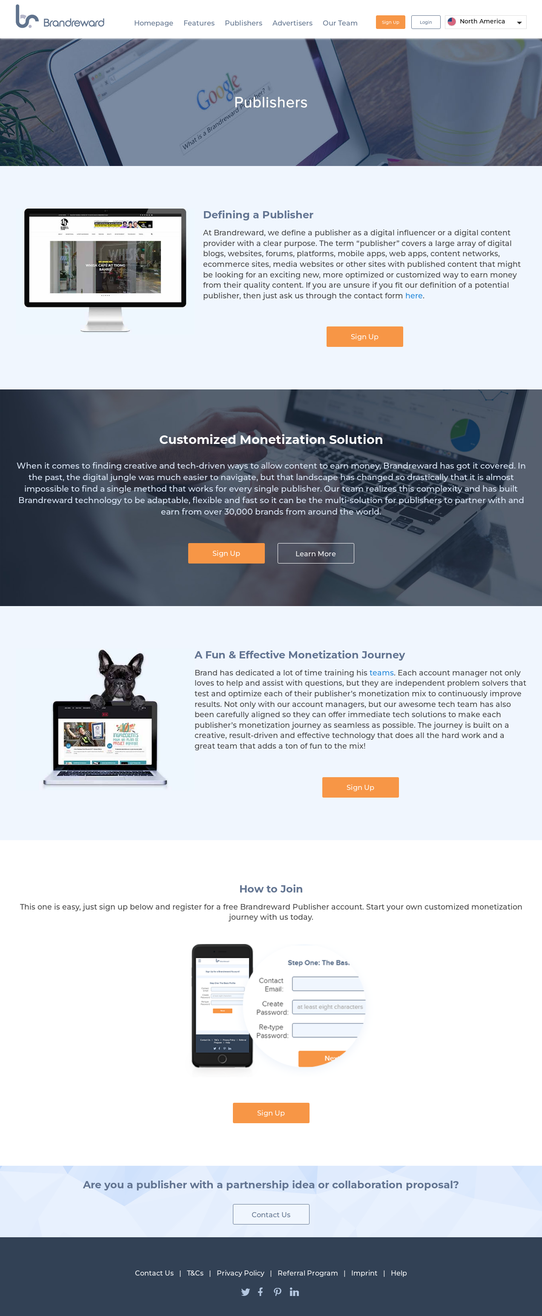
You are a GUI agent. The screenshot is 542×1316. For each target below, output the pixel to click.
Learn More (315, 553)
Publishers (243, 23)
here (414, 295)
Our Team (340, 23)
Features (199, 23)
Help (399, 1273)
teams (382, 672)
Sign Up (390, 22)
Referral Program (308, 1273)
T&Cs (195, 1273)
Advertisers (292, 23)
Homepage (153, 23)
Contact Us (271, 1214)
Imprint (364, 1273)
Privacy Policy (240, 1273)
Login (426, 22)
